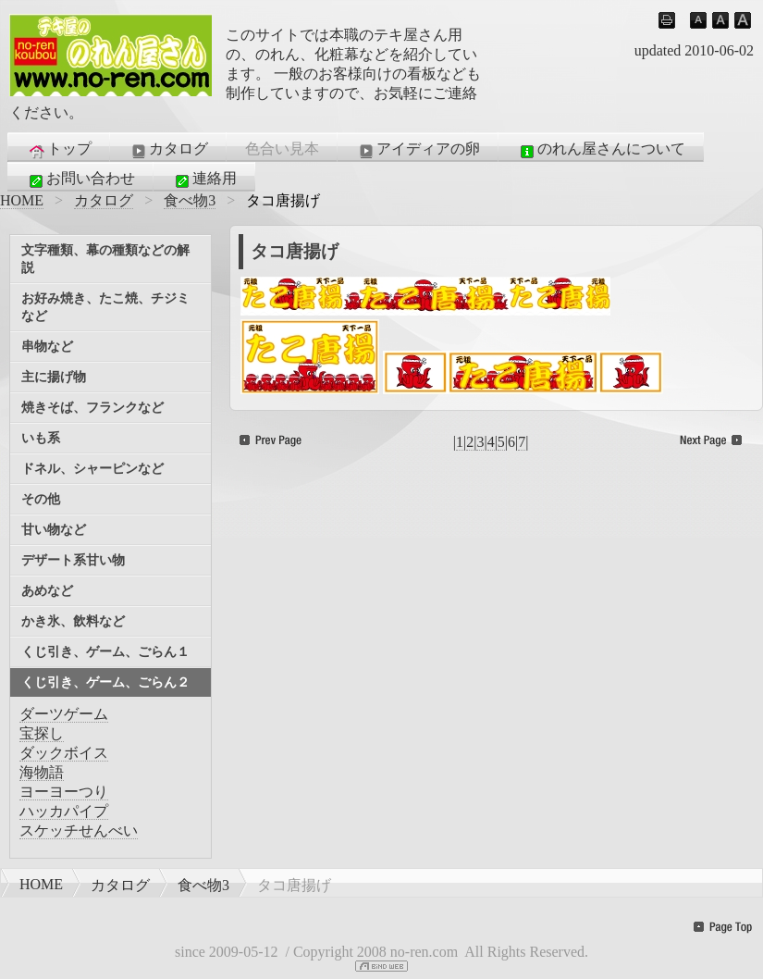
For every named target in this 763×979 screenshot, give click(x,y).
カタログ (168, 150)
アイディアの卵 (418, 150)
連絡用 (204, 179)
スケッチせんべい (78, 830)
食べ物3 (189, 200)
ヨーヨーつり (63, 791)
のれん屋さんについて (601, 150)
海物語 (41, 772)
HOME (21, 200)
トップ (59, 150)
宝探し (41, 733)
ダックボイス (63, 753)
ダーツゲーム (63, 714)
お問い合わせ (80, 179)
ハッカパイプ (63, 811)
